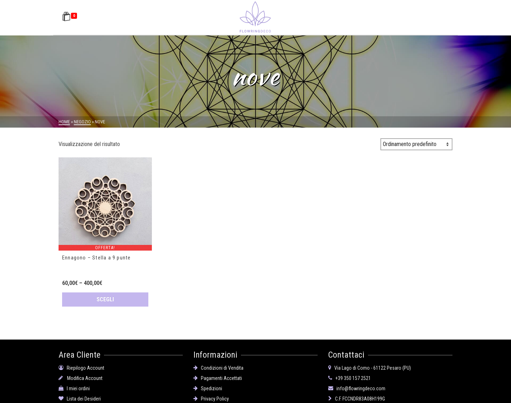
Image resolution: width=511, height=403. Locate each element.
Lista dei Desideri (80, 396)
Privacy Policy (211, 396)
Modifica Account (81, 376)
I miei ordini (74, 386)
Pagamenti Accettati (217, 376)
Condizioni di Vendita (218, 366)
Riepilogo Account (81, 366)
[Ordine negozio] (416, 144)
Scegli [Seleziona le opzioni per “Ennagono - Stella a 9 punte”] (105, 299)
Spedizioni (207, 386)
